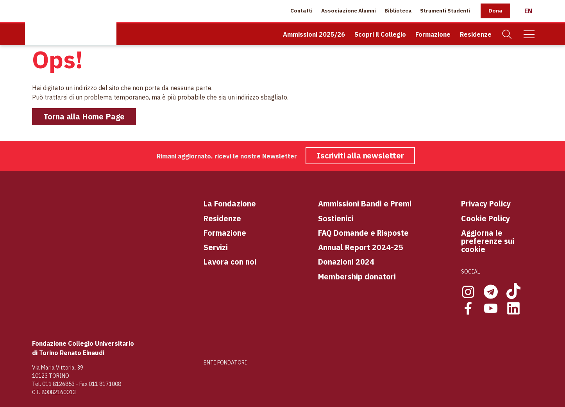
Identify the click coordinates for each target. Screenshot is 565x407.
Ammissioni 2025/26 (314, 34)
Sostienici (335, 218)
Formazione (433, 34)
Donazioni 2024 (346, 262)
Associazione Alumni (348, 10)
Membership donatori (357, 276)
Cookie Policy (485, 218)
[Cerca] (507, 34)
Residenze (476, 34)
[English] (528, 11)
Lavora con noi (230, 262)
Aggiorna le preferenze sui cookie (487, 241)
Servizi (216, 247)
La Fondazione (230, 203)
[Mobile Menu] (529, 34)
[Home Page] (70, 22)
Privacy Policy (486, 203)
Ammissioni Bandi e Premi (364, 203)
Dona (495, 10)
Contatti (301, 10)
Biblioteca (398, 10)
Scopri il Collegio (380, 34)
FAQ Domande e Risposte (363, 233)
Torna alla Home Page (84, 116)
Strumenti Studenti (445, 10)
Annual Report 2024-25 (360, 247)
